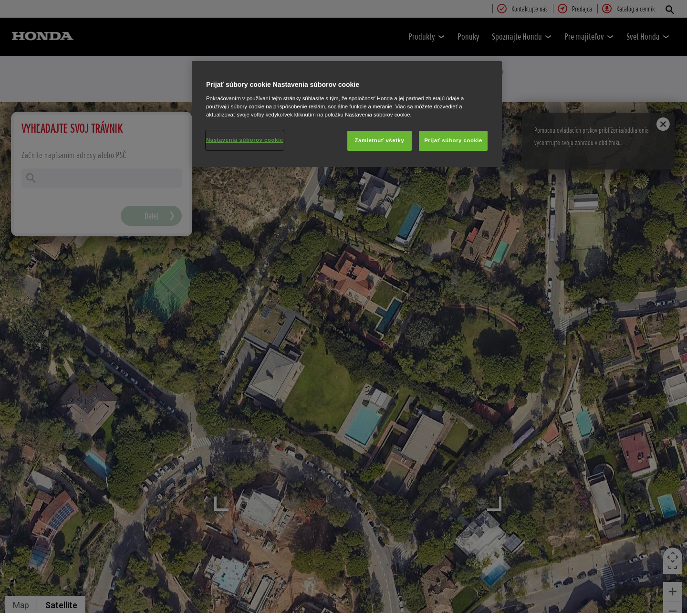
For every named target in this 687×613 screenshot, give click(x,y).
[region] (347, 114)
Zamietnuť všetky (380, 140)
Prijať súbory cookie (453, 140)
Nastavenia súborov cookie (244, 140)
